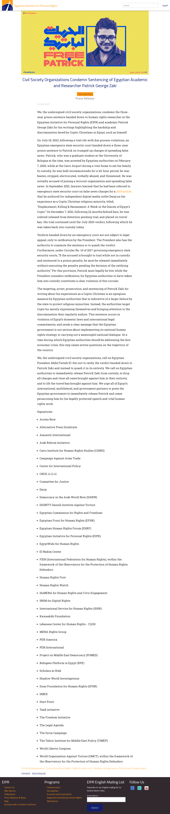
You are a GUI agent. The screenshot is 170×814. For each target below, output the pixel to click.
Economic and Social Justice (59, 794)
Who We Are (10, 791)
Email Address (93, 795)
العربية (165, 5)
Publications (9, 794)
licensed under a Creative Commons (20, 804)
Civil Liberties (85, 94)
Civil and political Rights (58, 768)
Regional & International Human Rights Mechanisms (64, 799)
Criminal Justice (53, 787)
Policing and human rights (132, 768)
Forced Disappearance (32, 768)
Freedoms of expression (105, 768)
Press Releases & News (15, 798)
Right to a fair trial (82, 768)
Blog (6, 801)
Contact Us (9, 787)
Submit (94, 807)
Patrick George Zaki (39, 773)
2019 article (123, 191)
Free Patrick (26, 773)
